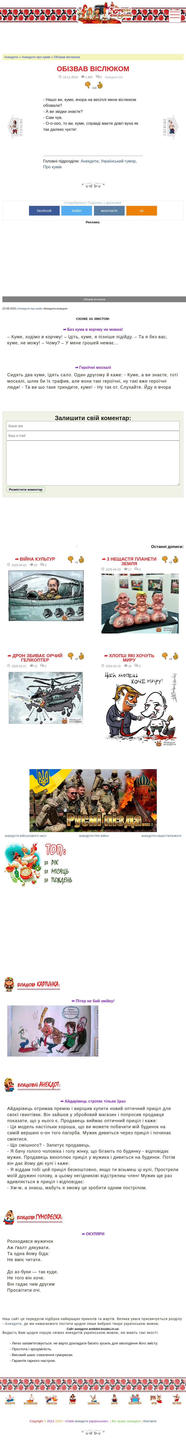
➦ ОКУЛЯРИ (93, 1241)
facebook (44, 211)
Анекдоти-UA (114, 77)
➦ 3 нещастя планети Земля (129, 568)
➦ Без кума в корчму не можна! (93, 330)
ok (141, 211)
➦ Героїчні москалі (93, 368)
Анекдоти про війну (94, 843)
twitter (77, 211)
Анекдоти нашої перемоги (161, 843)
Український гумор (118, 161)
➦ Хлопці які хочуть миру (129, 665)
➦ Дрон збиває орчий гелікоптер (34, 665)
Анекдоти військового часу (26, 843)
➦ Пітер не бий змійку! (93, 1008)
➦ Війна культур (35, 566)
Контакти (150, 1428)
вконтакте (109, 211)
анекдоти (81, 1428)
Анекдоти (11, 57)
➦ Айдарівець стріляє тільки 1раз (93, 1109)
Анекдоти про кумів (36, 57)
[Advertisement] (90, 38)
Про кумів (52, 167)
